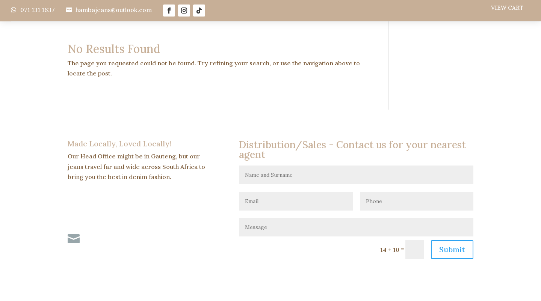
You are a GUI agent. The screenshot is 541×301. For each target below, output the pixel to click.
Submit (452, 249)
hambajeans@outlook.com (114, 10)
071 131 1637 (37, 10)
